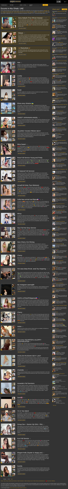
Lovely (19, 76)
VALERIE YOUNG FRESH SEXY (29, 131)
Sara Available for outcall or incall (59, 55)
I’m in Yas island (23, 411)
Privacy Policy (17, 487)
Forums (2, 480)
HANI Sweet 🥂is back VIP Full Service (59, 48)
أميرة (57, 266)
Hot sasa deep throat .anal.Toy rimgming (58, 74)
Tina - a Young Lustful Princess (61, 198)
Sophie (57, 351)
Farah (19, 90)
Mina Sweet (23, 144)
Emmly (57, 328)
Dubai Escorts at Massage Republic (4, 1)
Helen (20, 326)
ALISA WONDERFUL (59, 283)
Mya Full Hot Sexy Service (26, 228)
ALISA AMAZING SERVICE (60, 288)
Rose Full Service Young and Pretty (29, 158)
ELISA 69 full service (60, 163)
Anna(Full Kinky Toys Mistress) (28, 185)
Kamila (19, 466)
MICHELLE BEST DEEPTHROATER (57, 98)
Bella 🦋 (58, 175)
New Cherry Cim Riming (25, 242)
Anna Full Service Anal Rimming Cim (58, 373)
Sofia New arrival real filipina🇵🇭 (30, 199)
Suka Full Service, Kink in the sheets (59, 105)
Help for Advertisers (20, 480)
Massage (45, 10)
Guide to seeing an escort (28, 480)
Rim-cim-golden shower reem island (58, 36)
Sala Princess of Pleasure (60, 221)
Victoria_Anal (59, 92)
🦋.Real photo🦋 (24, 48)
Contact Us (24, 487)
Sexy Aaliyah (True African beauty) (33, 18)
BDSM (34, 5)
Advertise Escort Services (12, 480)
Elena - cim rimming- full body (61, 362)
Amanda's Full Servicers (25, 383)
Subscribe (65, 9)
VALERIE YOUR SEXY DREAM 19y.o (59, 306)
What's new (17, 1)
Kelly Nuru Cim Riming (61, 127)
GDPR (21, 487)
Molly (53, 391)
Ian (56, 334)
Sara (57, 317)
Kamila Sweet (59, 146)
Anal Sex (34, 4)
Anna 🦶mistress (60, 42)
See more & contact (22, 28)
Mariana (58, 30)
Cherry (19, 255)
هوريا (57, 277)
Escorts (12, 1)
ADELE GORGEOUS (59, 260)
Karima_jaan (59, 122)
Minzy (19, 213)
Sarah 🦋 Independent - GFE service (59, 170)
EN (58, 1)
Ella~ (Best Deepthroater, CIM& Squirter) (59, 141)
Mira (53, 368)
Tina (53, 385)
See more (54, 405)
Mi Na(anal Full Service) (25, 171)
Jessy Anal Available (59, 323)
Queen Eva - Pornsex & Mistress (58, 86)
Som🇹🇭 (21, 397)
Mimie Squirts (58, 356)
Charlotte (22, 370)
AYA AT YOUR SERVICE (61, 152)
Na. (58, 192)
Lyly (57, 271)
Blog (7, 480)
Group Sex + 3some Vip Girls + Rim (31, 424)
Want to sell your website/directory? (39, 480)
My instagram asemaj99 (25, 285)
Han (19, 62)
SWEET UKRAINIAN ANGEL (28, 117)
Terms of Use (12, 487)
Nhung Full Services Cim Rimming (58, 204)
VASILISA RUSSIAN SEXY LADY (29, 356)
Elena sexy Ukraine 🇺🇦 (25, 103)
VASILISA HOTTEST (59, 345)
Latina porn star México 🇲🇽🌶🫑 (59, 12)
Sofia (57, 215)
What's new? (56, 9)
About (5, 480)
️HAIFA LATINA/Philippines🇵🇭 (28, 298)
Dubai (47, 13)
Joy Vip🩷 (59, 80)
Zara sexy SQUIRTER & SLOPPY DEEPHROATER (29, 340)
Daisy (57, 232)
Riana (53, 380)
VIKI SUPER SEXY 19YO (60, 210)
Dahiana (58, 24)
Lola (58, 116)
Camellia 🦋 (59, 181)
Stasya (22, 33)
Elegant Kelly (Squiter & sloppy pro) (30, 453)
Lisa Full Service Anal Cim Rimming (59, 68)
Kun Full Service (24, 438)
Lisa (57, 294)
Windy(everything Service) (60, 238)
